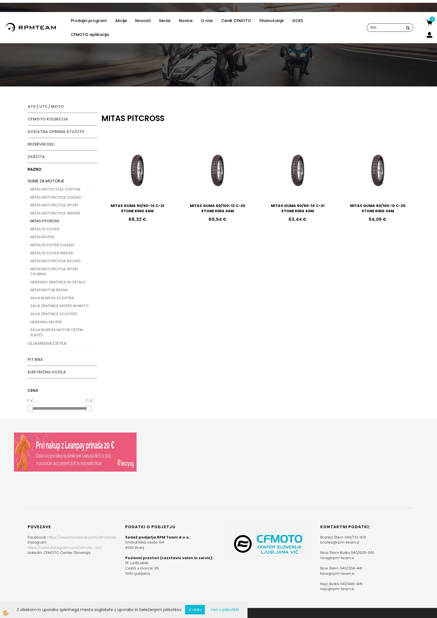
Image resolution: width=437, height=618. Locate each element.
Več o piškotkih (224, 609)
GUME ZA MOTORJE (46, 181)
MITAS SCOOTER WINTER (51, 253)
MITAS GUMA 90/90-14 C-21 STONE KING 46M (137, 208)
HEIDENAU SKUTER (46, 322)
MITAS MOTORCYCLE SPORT (54, 205)
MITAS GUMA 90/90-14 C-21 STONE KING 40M (297, 208)
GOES (297, 20)
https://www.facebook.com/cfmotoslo (81, 537)
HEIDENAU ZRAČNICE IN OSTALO (58, 282)
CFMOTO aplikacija (90, 34)
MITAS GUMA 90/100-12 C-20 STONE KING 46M (217, 208)
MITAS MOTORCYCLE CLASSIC (56, 197)
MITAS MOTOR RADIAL (49, 290)
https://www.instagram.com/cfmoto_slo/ (65, 547)
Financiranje (271, 20)
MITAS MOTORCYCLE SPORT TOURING (54, 271)
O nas (207, 20)
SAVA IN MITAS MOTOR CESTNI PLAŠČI (56, 332)
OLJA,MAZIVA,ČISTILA (47, 343)
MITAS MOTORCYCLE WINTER (55, 213)
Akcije (121, 20)
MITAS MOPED (42, 237)
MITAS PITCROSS (44, 221)
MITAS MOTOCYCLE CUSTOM (55, 189)
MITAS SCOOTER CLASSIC (52, 245)
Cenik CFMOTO (236, 20)
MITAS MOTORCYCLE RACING (55, 261)
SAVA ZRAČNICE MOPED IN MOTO (59, 305)
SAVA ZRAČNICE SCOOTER (53, 314)
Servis (165, 20)
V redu (195, 609)
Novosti (142, 20)
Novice (186, 20)
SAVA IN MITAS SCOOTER (52, 298)
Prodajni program (89, 20)
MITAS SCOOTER (44, 229)
